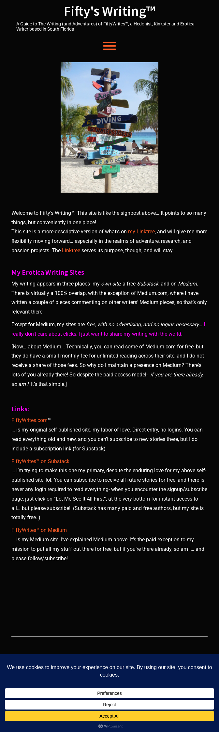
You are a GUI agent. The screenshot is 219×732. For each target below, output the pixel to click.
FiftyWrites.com (29, 420)
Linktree (71, 250)
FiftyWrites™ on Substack (40, 461)
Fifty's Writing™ (109, 10)
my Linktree (141, 231)
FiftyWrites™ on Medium (39, 530)
